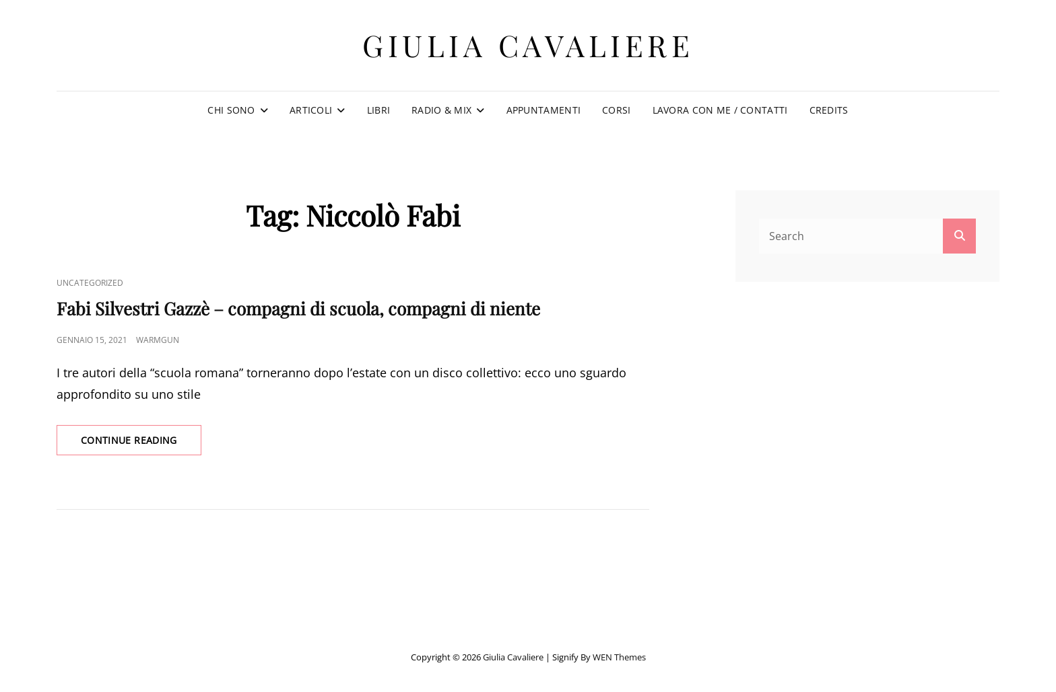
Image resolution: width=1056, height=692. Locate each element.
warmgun (157, 340)
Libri (378, 110)
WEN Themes (619, 657)
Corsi (616, 110)
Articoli (311, 110)
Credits (829, 110)
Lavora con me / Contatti (720, 110)
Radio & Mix (441, 110)
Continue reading (141, 443)
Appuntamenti (543, 110)
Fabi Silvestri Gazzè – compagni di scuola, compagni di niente (298, 308)
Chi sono (231, 110)
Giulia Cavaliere (528, 45)
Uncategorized (90, 283)
